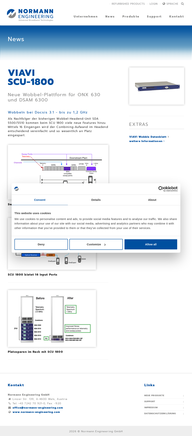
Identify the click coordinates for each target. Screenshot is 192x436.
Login (154, 4)
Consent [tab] (40, 199)
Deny (41, 244)
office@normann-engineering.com (38, 408)
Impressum (151, 407)
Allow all (151, 244)
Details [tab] (96, 199)
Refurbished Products (128, 4)
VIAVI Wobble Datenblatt (147, 137)
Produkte (131, 16)
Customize (96, 244)
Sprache (172, 4)
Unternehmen (86, 16)
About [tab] (152, 199)
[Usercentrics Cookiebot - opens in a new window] (161, 189)
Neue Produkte (154, 395)
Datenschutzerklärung (160, 413)
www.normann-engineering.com (36, 412)
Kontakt (176, 16)
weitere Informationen (147, 141)
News (110, 16)
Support (154, 16)
